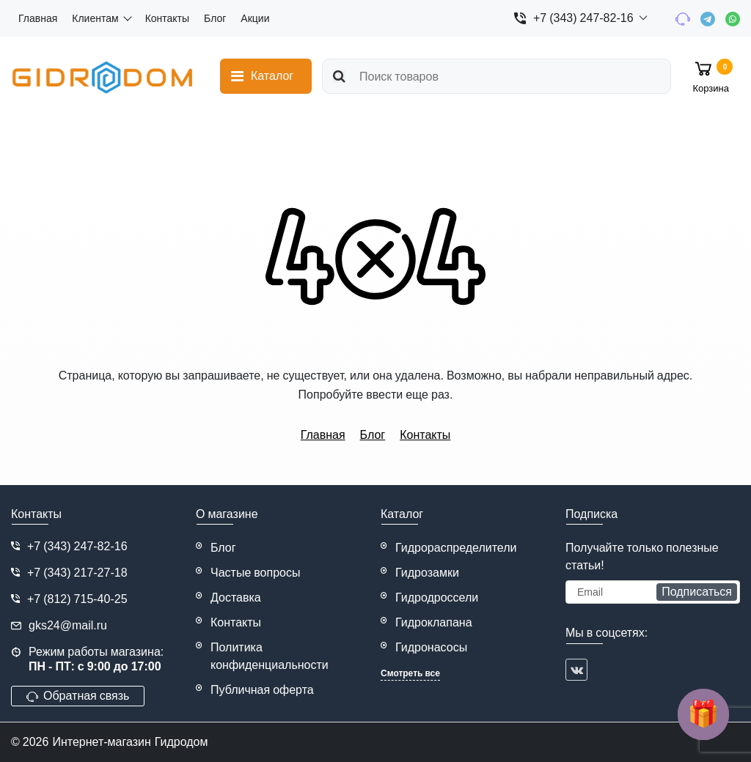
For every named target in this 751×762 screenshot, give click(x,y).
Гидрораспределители (456, 548)
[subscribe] (652, 592)
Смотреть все (410, 673)
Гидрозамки (427, 573)
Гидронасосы (431, 647)
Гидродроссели (436, 597)
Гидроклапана (433, 622)
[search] (496, 76)
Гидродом (181, 742)
